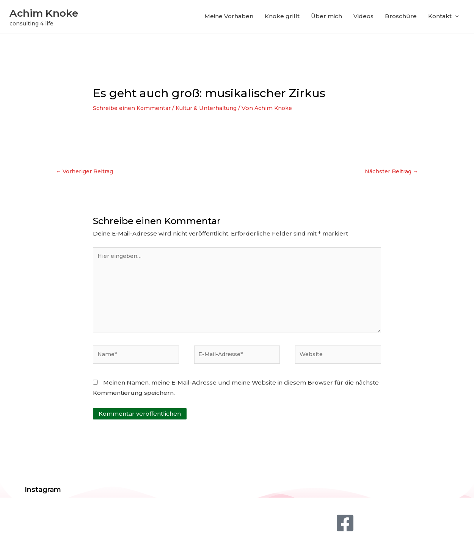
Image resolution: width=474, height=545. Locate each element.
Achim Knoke (55, 13)
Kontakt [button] (440, 17)
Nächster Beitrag (389, 174)
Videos (363, 17)
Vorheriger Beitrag (87, 174)
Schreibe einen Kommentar (133, 110)
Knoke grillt (282, 17)
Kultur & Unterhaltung (212, 110)
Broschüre (401, 17)
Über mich (326, 17)
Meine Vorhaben (228, 17)
